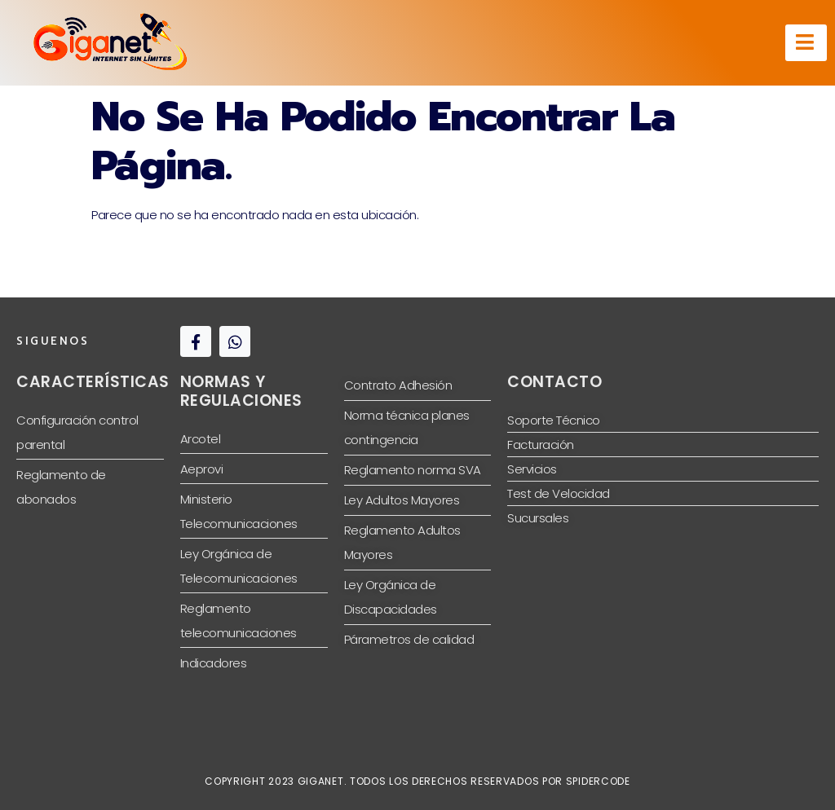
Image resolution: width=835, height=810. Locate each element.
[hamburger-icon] (806, 43)
